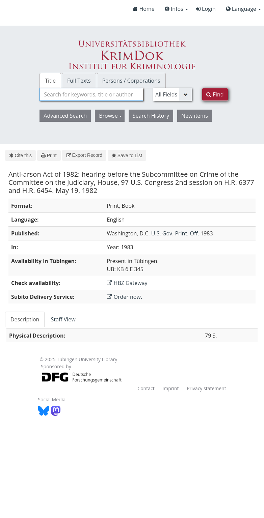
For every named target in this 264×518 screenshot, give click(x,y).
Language (243, 8)
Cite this (20, 155)
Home (143, 8)
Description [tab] (24, 319)
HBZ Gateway (127, 283)
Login (206, 8)
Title (50, 80)
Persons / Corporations (131, 80)
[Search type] (172, 94)
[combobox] (91, 94)
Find (214, 94)
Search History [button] (151, 115)
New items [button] (194, 115)
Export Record (84, 155)
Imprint (170, 388)
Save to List (127, 155)
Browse (110, 115)
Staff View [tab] (63, 319)
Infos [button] (176, 8)
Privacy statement (206, 388)
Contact (145, 388)
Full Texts (79, 80)
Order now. (124, 296)
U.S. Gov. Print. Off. (175, 233)
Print (48, 155)
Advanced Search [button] (65, 115)
